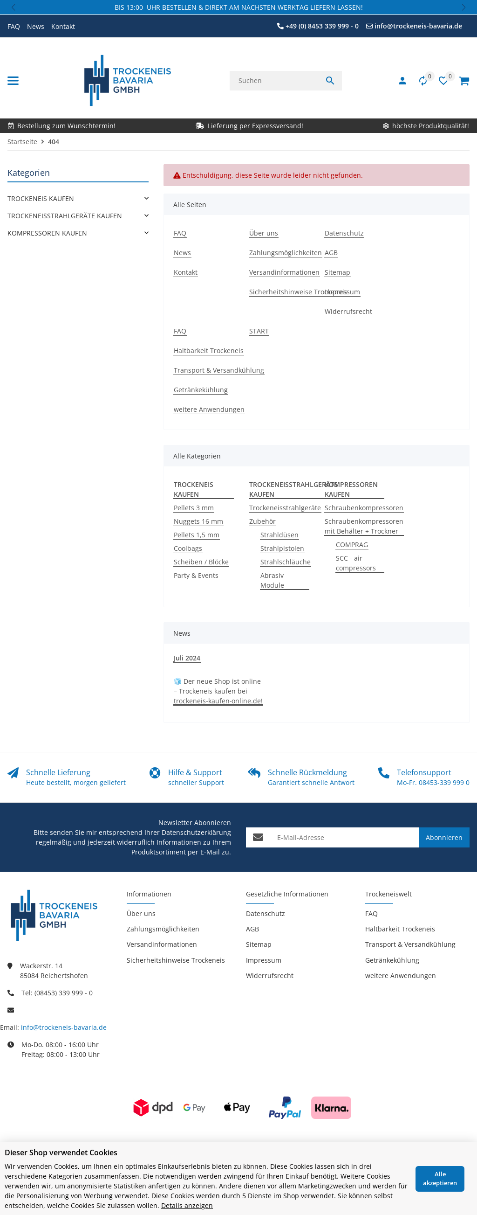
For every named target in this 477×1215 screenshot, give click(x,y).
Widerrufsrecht (269, 975)
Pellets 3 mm (194, 507)
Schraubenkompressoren (364, 507)
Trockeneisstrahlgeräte (285, 507)
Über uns (141, 913)
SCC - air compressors (356, 563)
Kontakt (63, 26)
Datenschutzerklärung (196, 832)
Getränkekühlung (392, 960)
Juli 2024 (187, 657)
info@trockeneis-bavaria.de (418, 25)
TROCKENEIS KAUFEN (40, 198)
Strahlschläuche (285, 561)
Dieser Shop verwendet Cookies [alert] (61, 1152)
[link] (78, 198)
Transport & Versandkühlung (410, 944)
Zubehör (262, 521)
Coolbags (188, 548)
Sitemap (259, 944)
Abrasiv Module (272, 580)
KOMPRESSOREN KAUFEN (47, 233)
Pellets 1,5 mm (196, 534)
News (35, 26)
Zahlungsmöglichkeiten (163, 928)
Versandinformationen (162, 944)
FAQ (13, 26)
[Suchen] (274, 80)
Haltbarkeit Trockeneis (400, 928)
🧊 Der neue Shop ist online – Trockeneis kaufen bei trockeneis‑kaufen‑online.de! (218, 691)
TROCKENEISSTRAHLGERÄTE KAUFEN (64, 215)
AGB (252, 928)
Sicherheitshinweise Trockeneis (176, 960)
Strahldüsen (279, 534)
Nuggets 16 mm (198, 521)
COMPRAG (352, 544)
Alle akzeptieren (440, 1178)
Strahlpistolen (282, 548)
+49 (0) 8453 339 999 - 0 (322, 25)
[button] (13, 7)
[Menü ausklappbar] (13, 80)
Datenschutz (265, 913)
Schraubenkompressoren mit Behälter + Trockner (364, 526)
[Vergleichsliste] (418, 80)
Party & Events (196, 575)
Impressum (263, 960)
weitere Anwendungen (400, 975)
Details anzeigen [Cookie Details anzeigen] (187, 1205)
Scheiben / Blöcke (201, 561)
